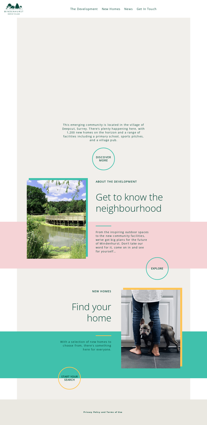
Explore (157, 268)
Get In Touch (147, 9)
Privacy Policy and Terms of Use (103, 412)
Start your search (69, 378)
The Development (84, 9)
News (128, 9)
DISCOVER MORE (103, 158)
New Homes (111, 9)
